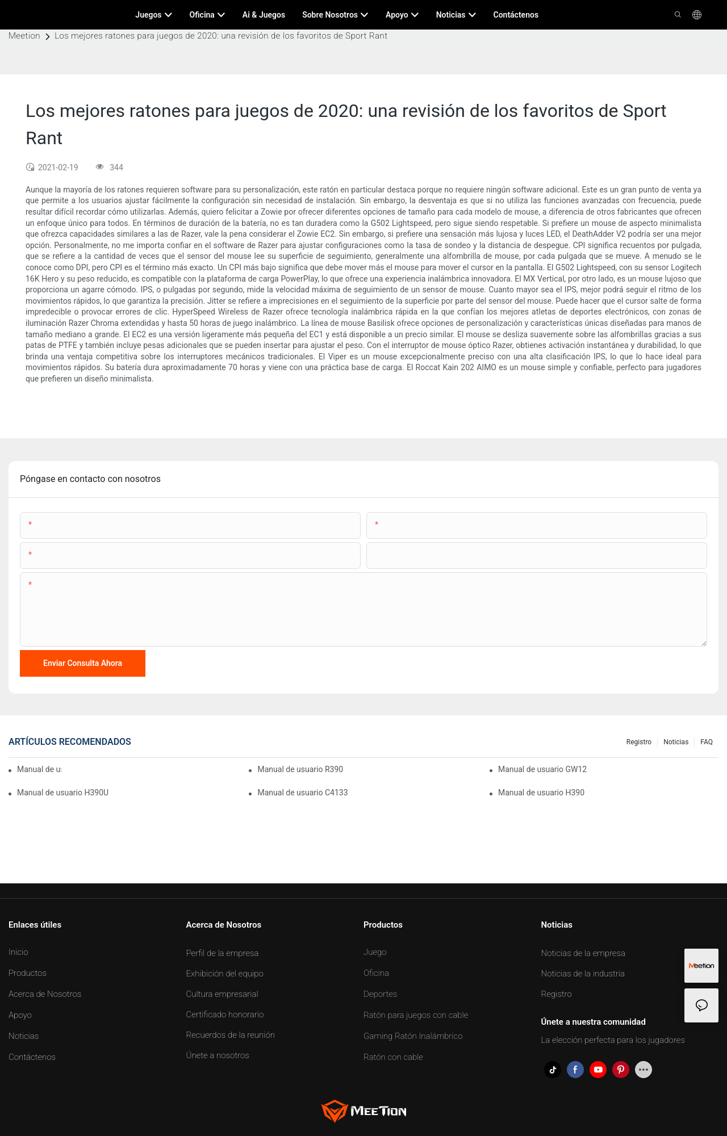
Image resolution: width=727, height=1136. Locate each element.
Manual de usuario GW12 (542, 769)
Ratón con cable (393, 1057)
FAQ (706, 742)
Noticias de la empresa (583, 953)
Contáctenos (32, 1057)
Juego (375, 952)
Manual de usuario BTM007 (39, 769)
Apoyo (20, 1015)
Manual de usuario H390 (541, 792)
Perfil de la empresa (222, 953)
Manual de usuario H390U (62, 792)
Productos (28, 973)
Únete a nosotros (217, 1055)
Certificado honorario (225, 1014)
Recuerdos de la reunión (230, 1035)
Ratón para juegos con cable (416, 1015)
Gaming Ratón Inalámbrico (413, 1036)
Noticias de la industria (583, 974)
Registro (638, 742)
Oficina (376, 973)
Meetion (24, 36)
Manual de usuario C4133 (302, 792)
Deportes (380, 994)
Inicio (18, 952)
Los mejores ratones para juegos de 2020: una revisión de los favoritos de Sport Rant (221, 36)
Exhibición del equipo (225, 974)
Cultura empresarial (222, 994)
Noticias (675, 742)
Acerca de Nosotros (45, 994)
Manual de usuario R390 (300, 769)
